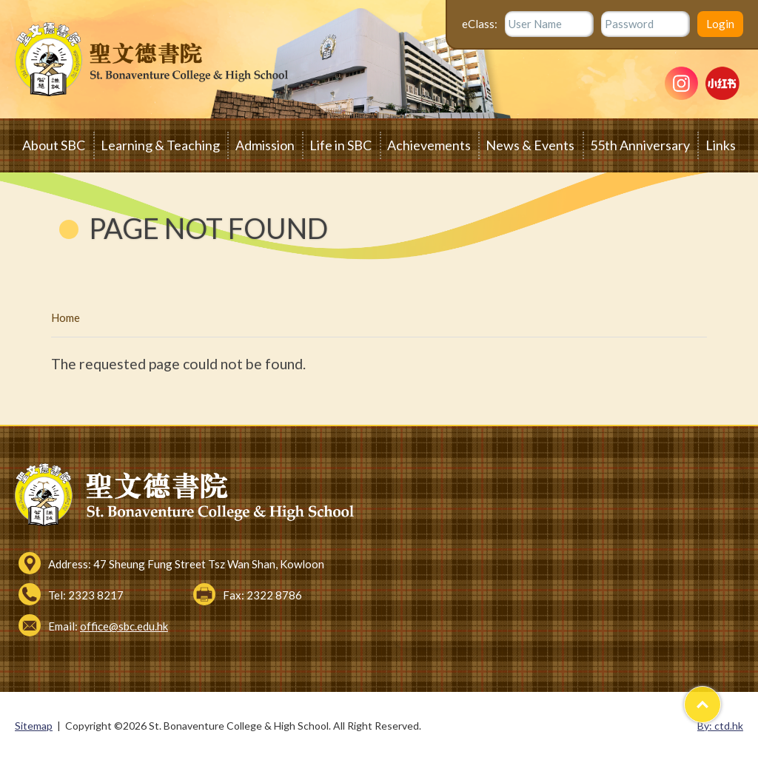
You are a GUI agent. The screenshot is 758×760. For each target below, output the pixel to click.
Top (720, 698)
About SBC (53, 145)
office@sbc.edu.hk (124, 626)
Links (720, 145)
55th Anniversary (640, 145)
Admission (265, 145)
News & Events (530, 145)
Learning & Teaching (160, 145)
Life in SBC (340, 145)
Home (65, 317)
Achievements (429, 145)
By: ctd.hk (720, 725)
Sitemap (34, 725)
